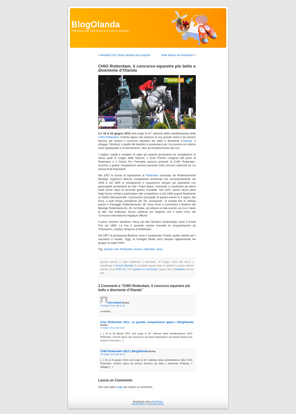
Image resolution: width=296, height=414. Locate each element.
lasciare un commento (145, 269)
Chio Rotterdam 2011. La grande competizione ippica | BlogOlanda (147, 322)
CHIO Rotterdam (108, 137)
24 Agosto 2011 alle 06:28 (112, 328)
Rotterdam (152, 175)
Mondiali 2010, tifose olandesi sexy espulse (125, 55)
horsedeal (114, 302)
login (120, 387)
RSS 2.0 (121, 269)
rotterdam (149, 249)
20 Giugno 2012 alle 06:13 (112, 354)
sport (160, 249)
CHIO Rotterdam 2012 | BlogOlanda (124, 351)
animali (108, 249)
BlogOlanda (95, 24)
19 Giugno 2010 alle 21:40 (112, 305)
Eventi (138, 249)
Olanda (187, 140)
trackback (180, 269)
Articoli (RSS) (138, 404)
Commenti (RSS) (155, 404)
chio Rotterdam (123, 249)
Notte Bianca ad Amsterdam (177, 55)
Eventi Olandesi (124, 265)
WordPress (157, 402)
